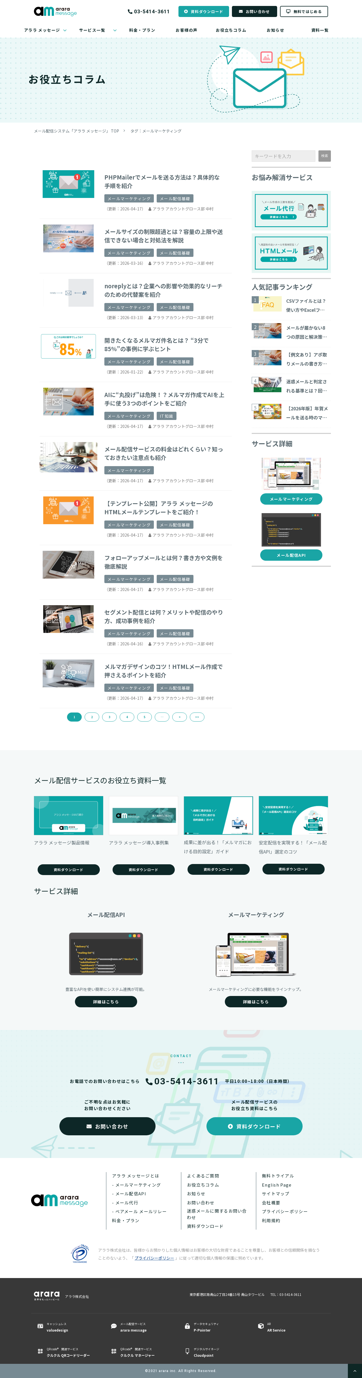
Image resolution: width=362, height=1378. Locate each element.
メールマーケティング (129, 198)
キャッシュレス (71, 1327)
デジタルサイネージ (218, 1352)
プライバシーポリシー (285, 1211)
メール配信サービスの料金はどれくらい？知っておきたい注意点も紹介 (163, 453)
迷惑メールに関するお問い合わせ (217, 1214)
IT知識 (166, 416)
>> (197, 717)
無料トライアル (278, 1176)
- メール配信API (129, 1193)
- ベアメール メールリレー (139, 1211)
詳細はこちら (106, 1001)
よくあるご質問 (203, 1176)
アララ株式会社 (77, 1296)
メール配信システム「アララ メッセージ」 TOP (76, 131)
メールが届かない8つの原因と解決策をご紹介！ (306, 332)
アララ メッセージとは (135, 1176)
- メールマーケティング (136, 1185)
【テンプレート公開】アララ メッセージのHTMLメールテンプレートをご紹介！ (158, 507)
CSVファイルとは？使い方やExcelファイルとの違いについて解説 (306, 305)
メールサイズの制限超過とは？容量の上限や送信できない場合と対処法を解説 (163, 235)
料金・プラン (142, 30)
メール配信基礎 (175, 198)
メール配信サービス (145, 1327)
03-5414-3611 (152, 11)
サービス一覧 (92, 30)
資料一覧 (320, 30)
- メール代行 (125, 1203)
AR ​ (292, 1327)
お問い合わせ (258, 11)
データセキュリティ (218, 1327)
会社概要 (271, 1203)
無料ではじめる (308, 11)
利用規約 (271, 1220)
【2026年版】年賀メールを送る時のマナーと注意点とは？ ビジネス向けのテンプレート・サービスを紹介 (307, 413)
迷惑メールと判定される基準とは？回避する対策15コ (306, 386)
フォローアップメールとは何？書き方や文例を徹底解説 (163, 562)
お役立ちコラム (231, 30)
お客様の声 (186, 30)
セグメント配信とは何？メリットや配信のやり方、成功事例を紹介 (163, 616)
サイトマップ (276, 1193)
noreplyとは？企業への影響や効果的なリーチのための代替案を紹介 (163, 290)
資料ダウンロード (207, 11)
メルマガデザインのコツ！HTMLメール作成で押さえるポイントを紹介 (163, 670)
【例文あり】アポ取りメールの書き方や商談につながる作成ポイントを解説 (306, 359)
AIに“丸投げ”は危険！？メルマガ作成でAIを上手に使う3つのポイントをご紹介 (164, 399)
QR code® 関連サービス (71, 1352)
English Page (277, 1185)
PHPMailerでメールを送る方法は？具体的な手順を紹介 (162, 181)
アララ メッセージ (42, 30)
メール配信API (291, 555)
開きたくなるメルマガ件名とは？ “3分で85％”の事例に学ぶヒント (156, 344)
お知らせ (275, 30)
